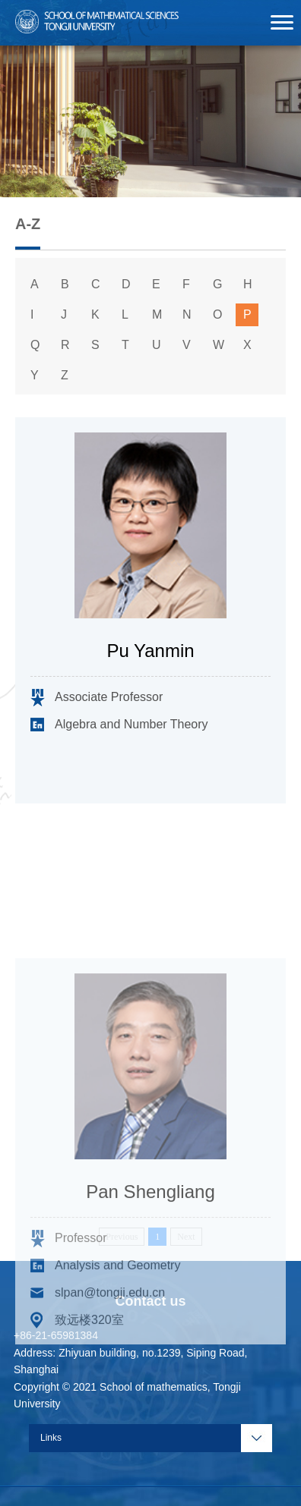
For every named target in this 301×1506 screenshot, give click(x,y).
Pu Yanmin (150, 651)
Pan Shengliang (150, 1274)
